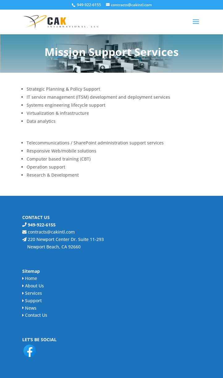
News (30, 308)
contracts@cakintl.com (51, 232)
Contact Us (36, 315)
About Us (34, 286)
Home (31, 278)
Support (33, 300)
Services (33, 293)
